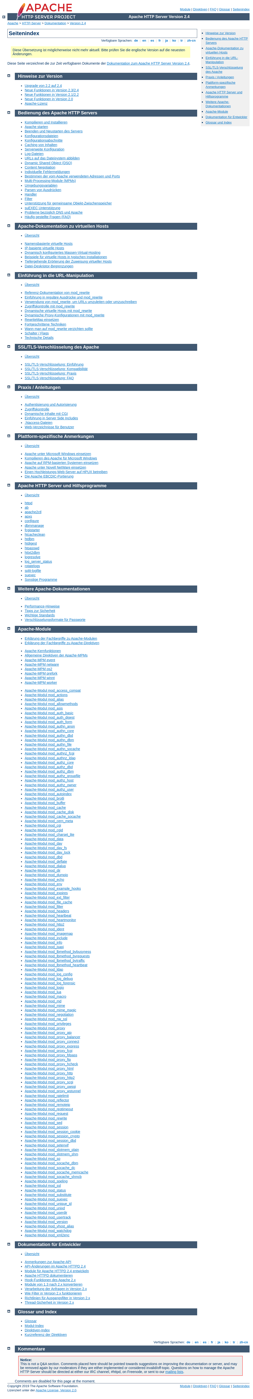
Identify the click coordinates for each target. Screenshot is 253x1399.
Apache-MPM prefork (41, 673)
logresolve (33, 557)
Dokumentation (55, 23)
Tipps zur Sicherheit (40, 611)
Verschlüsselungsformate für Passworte (55, 620)
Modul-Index (34, 1326)
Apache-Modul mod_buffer (45, 803)
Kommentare (31, 1349)
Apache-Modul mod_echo (44, 880)
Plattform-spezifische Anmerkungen (220, 85)
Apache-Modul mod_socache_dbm (51, 1163)
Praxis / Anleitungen (220, 77)
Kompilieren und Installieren (46, 122)
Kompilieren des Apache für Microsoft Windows (61, 458)
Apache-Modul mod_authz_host (49, 780)
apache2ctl (33, 512)
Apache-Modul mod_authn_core (49, 731)
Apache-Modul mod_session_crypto (52, 1136)
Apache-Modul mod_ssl (43, 1186)
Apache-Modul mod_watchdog (48, 1231)
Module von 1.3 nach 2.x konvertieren (53, 1284)
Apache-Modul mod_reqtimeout (49, 1109)
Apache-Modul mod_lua (43, 992)
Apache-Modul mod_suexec (46, 1199)
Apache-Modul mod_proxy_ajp (48, 1033)
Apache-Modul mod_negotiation (49, 1015)
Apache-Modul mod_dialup (45, 866)
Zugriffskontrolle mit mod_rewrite (50, 306)
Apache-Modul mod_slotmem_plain (52, 1150)
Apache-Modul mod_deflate (46, 862)
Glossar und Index (219, 122)
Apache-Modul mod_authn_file (48, 744)
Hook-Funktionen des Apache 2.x (50, 1280)
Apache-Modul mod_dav (43, 843)
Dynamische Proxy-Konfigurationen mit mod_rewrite (65, 315)
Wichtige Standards (40, 615)
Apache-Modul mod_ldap (44, 969)
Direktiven (200, 9)
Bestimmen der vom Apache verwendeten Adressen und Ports (72, 176)
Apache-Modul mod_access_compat (53, 690)
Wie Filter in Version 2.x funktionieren (53, 1293)
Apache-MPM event (40, 660)
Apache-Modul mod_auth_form (48, 722)
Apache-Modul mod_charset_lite (49, 835)
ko (174, 40)
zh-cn (191, 40)
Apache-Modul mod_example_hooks (53, 888)
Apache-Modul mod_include (46, 938)
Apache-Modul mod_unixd (45, 1208)
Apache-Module (217, 111)
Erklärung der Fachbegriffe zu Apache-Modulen (61, 638)
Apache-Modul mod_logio (44, 988)
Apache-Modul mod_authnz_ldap (50, 758)
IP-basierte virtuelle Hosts (44, 248)
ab (27, 507)
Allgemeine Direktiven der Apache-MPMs (56, 655)
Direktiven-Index (37, 1330)
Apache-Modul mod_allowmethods (51, 704)
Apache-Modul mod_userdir (46, 1213)
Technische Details (39, 338)
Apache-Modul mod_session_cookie (52, 1132)
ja (166, 40)
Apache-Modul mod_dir (43, 870)
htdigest (31, 543)
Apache (12, 23)
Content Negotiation (40, 167)
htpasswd (32, 548)
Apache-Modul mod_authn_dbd (49, 736)
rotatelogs (32, 566)
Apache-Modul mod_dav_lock (47, 852)
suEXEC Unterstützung (42, 208)
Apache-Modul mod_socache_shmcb (53, 1177)
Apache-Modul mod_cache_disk (49, 812)
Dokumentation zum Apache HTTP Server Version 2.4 (148, 63)
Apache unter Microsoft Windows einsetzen (58, 454)
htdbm (29, 539)
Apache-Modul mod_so (42, 1159)
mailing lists (174, 1372)
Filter (28, 199)
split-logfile (33, 571)
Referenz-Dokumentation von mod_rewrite (57, 293)
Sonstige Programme (41, 580)
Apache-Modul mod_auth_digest (50, 717)
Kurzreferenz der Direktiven (46, 1335)
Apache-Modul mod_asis (44, 708)
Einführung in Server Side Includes (51, 418)
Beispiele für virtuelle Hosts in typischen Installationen (66, 257)
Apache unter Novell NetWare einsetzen (55, 467)
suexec (30, 575)
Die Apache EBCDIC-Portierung (49, 476)
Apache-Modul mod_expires (46, 893)
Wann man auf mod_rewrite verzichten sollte (59, 329)
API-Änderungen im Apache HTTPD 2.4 (55, 1266)
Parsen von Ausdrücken (43, 190)
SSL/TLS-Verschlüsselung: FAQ (49, 378)
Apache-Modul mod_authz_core (49, 762)
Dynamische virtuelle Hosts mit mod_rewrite (58, 311)
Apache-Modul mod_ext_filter (47, 897)
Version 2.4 (78, 23)
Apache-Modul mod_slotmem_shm (51, 1154)
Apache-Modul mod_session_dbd (50, 1141)
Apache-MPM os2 (38, 669)
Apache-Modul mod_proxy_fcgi (48, 1051)
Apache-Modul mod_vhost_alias (49, 1226)
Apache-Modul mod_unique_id (48, 1204)
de (136, 40)
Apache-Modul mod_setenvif (46, 1145)
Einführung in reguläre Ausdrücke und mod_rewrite (64, 297)
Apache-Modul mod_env (43, 884)
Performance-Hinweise (42, 606)
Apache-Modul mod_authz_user (49, 789)
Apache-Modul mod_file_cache (48, 902)
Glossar (224, 9)
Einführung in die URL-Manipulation (222, 60)
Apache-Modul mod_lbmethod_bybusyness (58, 952)
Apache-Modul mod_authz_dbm (49, 771)
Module (185, 9)
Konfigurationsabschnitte (44, 140)
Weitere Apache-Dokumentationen (218, 104)
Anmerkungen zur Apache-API (48, 1262)
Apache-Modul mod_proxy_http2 (50, 1078)
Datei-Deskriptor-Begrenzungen (49, 266)
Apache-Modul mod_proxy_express (52, 1046)
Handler (31, 194)
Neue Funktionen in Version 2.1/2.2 (52, 95)
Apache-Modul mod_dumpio (46, 875)
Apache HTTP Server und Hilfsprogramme (224, 94)
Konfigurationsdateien (41, 136)
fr (160, 40)
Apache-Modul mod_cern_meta (49, 821)
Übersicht (32, 235)
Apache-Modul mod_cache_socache (53, 816)
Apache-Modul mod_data (44, 839)
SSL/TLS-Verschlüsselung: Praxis (50, 373)
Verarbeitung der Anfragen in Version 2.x (56, 1289)
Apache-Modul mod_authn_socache (52, 749)
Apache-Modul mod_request (46, 1114)
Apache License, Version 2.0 (56, 1390)
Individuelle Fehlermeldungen (47, 172)
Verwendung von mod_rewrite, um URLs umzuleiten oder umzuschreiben (81, 302)
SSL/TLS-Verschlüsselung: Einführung (54, 364)
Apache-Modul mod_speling (46, 1181)
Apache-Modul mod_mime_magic (50, 1010)
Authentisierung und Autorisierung (51, 405)
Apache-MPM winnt (40, 678)
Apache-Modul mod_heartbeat (48, 915)
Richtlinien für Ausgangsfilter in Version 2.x (57, 1298)
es (152, 40)
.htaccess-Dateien (38, 423)
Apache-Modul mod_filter (44, 907)
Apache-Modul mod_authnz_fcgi (49, 753)
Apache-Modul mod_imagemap (49, 934)
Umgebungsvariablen (41, 185)
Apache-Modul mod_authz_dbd (49, 767)
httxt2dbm (32, 553)
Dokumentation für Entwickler (226, 117)
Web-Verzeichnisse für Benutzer (49, 427)
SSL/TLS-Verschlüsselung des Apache (58, 347)
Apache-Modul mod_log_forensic (50, 983)
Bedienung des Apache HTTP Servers (57, 112)
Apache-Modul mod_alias (44, 699)
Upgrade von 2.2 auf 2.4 (43, 86)
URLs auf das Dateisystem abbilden (52, 158)
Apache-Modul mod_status (45, 1190)
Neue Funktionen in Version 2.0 (49, 99)
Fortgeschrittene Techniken (45, 324)
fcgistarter (32, 530)
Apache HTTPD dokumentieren (49, 1275)
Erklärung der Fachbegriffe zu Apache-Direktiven (62, 643)
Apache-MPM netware (42, 664)
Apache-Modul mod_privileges (48, 1024)
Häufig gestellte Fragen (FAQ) (48, 217)
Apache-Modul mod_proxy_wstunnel (53, 1091)
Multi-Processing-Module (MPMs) (50, 181)
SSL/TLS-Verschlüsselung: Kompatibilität (56, 369)
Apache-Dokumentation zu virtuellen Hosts (224, 50)
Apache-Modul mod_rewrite (46, 1118)
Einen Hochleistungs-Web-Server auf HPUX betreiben (66, 472)
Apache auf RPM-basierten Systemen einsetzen (61, 463)
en (144, 40)
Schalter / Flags (37, 333)
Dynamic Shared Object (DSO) (48, 163)
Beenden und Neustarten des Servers (54, 131)
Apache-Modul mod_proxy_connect (52, 1041)
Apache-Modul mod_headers (47, 911)
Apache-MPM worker (41, 683)
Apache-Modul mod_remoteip (47, 1105)
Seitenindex (241, 9)
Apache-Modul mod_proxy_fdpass (51, 1055)
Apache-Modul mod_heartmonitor (50, 920)
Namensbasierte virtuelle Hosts (49, 244)
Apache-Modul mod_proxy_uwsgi (50, 1087)
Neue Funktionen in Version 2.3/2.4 (52, 90)
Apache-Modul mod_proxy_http (49, 1073)
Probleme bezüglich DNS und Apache (54, 212)
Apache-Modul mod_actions (46, 695)
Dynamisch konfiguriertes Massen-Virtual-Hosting (62, 252)
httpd (28, 503)
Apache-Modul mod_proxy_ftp (48, 1060)
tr (182, 40)
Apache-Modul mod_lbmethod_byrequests (57, 956)
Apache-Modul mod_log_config (48, 974)
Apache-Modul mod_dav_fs (46, 848)
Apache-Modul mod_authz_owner (50, 785)
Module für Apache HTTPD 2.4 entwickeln (57, 1271)
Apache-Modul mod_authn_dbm (49, 740)
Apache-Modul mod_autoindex (48, 794)
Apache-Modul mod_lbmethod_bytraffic (55, 961)
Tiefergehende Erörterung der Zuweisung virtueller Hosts (68, 261)
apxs (28, 516)
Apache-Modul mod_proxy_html (49, 1068)
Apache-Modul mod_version (46, 1222)
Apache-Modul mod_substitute (48, 1195)
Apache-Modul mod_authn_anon (50, 726)
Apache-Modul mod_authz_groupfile (52, 776)
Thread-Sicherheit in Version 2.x (49, 1302)
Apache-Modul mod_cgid (44, 830)
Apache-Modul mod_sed (43, 1123)
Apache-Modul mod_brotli (44, 798)
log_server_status (38, 561)
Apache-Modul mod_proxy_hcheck (51, 1064)
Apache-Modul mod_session (46, 1127)
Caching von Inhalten (41, 145)
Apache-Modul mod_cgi (43, 825)
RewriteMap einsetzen (42, 320)
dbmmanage (34, 526)
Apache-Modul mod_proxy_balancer (52, 1037)
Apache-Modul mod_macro (45, 996)
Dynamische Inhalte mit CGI (46, 414)
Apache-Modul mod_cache (45, 808)
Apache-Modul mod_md (43, 1001)
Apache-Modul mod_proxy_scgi (49, 1082)
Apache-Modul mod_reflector (47, 1100)
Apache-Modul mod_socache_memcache (56, 1172)
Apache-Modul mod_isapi (44, 947)
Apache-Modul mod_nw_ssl (46, 1019)
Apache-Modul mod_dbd (44, 857)
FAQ (213, 9)
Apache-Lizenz (36, 103)
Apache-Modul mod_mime (45, 1006)
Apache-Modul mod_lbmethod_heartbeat (56, 965)
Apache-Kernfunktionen (43, 651)
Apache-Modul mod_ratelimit (47, 1096)
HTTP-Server (31, 23)
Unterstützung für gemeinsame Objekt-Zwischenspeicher (68, 203)
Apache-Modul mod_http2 (44, 924)
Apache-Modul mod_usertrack (48, 1217)
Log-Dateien (34, 154)
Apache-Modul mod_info (43, 942)
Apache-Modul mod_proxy (45, 1028)
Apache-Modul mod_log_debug (49, 979)
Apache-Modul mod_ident (44, 929)
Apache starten (36, 127)
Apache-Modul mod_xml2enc (47, 1235)
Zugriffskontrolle (37, 409)
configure (32, 521)
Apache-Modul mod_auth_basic (49, 713)
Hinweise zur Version (220, 33)
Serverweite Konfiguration (44, 149)
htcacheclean (35, 534)
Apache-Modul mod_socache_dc (50, 1168)
